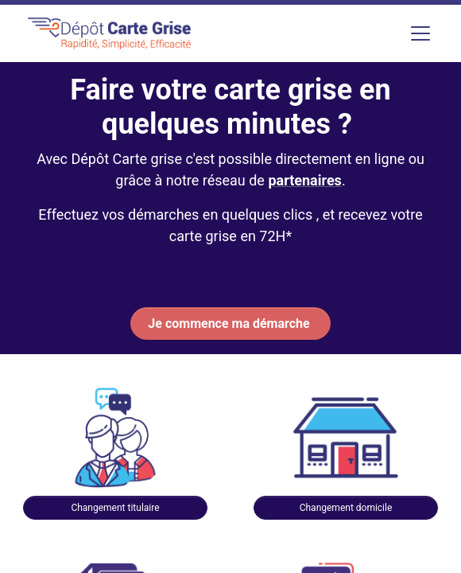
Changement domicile (346, 507)
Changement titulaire (115, 507)
